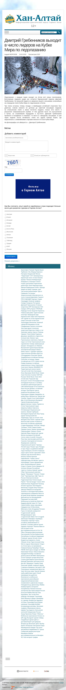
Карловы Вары (26, 433)
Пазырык (40, 487)
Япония (8, 249)
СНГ (31, 276)
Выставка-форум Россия (37, 590)
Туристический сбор (37, 542)
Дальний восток (26, 497)
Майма (42, 585)
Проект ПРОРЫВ (36, 309)
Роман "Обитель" (37, 614)
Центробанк (30, 283)
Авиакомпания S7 (33, 522)
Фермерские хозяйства (28, 443)
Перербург (35, 548)
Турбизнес (24, 272)
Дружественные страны (29, 404)
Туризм (37, 270)
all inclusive (38, 441)
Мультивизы (39, 491)
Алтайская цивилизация (29, 384)
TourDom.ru (25, 491)
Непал (8, 235)
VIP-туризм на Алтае (28, 318)
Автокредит (31, 596)
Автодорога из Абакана (34, 346)
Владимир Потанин (38, 509)
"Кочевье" (24, 427)
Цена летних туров (31, 452)
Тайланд (8, 241)
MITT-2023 (41, 452)
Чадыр (37, 359)
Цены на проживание (34, 546)
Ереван (23, 279)
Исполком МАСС (35, 454)
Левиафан (31, 519)
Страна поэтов (39, 361)
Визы (27, 396)
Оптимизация (25, 410)
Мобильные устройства (29, 501)
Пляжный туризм (27, 538)
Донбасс (33, 388)
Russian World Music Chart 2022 (31, 377)
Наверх (61, 683)
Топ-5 (37, 517)
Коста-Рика (9, 229)
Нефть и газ (39, 330)
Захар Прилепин (26, 614)
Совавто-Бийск (36, 427)
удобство (34, 575)
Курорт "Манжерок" (27, 474)
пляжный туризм (38, 565)
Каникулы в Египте (31, 451)
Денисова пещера (37, 583)
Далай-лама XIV (32, 503)
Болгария (32, 491)
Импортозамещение (28, 287)
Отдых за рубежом (32, 449)
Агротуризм (31, 441)
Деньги (39, 384)
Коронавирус (25, 462)
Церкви (23, 610)
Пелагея (37, 474)
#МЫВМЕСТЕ (38, 367)
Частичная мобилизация (29, 291)
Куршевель (25, 594)
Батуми (29, 468)
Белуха (23, 456)
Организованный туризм (33, 464)
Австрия (8, 214)
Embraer (24, 524)
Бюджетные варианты (28, 540)
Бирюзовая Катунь (27, 552)
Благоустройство (31, 416)
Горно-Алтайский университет (31, 511)
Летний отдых (25, 447)
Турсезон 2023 (31, 485)
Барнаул (35, 299)
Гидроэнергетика (26, 480)
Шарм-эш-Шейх (26, 289)
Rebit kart (40, 501)
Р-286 (43, 567)
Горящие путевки (31, 557)
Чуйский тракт (39, 419)
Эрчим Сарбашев (32, 412)
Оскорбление (25, 588)
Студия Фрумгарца (27, 425)
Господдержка (26, 355)
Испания (8, 220)
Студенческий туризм (28, 513)
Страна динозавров (27, 559)
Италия (23, 485)
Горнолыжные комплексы (29, 340)
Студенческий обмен (28, 517)
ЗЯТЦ (29, 309)
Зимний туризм (37, 470)
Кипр (35, 487)
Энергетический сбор (28, 295)
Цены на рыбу (31, 437)
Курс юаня (28, 285)
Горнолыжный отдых (32, 406)
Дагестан (41, 569)
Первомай (24, 499)
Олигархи (32, 281)
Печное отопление (36, 326)
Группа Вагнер (39, 559)
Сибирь (41, 618)
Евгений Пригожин (27, 561)
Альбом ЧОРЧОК (36, 375)
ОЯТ (30, 307)
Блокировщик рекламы (28, 606)
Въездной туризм (33, 618)
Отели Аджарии (37, 466)
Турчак (41, 629)
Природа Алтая (26, 311)
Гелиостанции (37, 480)
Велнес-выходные (27, 435)
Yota (24, 637)
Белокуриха (25, 414)
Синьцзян (39, 437)
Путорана (24, 274)
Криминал (31, 567)
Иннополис (33, 322)
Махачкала (32, 400)
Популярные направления (30, 569)
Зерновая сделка (27, 332)
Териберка (38, 519)
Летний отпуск (37, 538)
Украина (24, 526)
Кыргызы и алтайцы (35, 382)
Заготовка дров (26, 328)
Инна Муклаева (26, 373)
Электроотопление (32, 478)
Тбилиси (29, 279)
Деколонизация (37, 532)
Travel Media (31, 334)
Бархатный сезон (27, 278)
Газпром (32, 270)
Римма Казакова (26, 363)
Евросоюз (32, 330)
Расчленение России (28, 534)
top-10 (30, 507)
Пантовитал (31, 390)
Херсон (35, 332)
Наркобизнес (25, 458)
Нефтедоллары (37, 285)
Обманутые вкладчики (33, 489)
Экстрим (38, 567)
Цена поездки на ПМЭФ (37, 550)
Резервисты (25, 281)
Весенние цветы (34, 623)
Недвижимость (34, 629)
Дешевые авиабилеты (28, 336)
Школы (38, 608)
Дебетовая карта (31, 573)
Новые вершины (39, 552)
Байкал (30, 408)
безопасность (25, 577)
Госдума (31, 487)
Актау (29, 542)
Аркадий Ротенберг (27, 554)
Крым (41, 270)
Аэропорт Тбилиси (33, 526)
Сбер (23, 472)
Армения (24, 484)
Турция (8, 243)
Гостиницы (31, 293)
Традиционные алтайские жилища (32, 357)
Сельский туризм (36, 355)
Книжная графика (34, 301)
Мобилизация (29, 386)
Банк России (25, 388)
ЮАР (7, 246)
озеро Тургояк (35, 571)
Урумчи (34, 429)
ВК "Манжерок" (29, 563)
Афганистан (33, 396)
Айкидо (42, 425)
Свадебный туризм (27, 620)
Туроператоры (30, 476)
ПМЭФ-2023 (25, 550)
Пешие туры (34, 447)
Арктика (30, 439)
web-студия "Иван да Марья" (22, 687)
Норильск (39, 272)
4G (22, 637)
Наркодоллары (26, 460)
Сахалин (24, 441)
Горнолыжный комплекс (33, 472)
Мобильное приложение (29, 616)
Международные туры (28, 515)
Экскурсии (28, 532)
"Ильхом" (37, 425)
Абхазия (24, 542)
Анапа (38, 540)
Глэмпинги (24, 567)
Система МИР (32, 499)
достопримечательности (29, 635)
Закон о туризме (30, 351)
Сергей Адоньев (31, 456)
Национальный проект (28, 445)
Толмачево (25, 520)
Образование (31, 608)
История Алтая (28, 528)
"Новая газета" (35, 458)
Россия (38, 612)
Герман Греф (38, 563)
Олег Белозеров (36, 371)
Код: (6, 167)
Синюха (29, 470)
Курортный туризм (37, 433)
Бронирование (36, 497)
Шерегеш (24, 408)
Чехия (39, 431)
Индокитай (34, 484)
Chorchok (28, 375)
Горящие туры (36, 289)
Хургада (42, 287)
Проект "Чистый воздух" (29, 482)
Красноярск (25, 270)
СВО (22, 386)
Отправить (9, 174)
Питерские (29, 625)
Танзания (9, 238)
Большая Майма (26, 592)
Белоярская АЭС (37, 307)
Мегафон (40, 635)
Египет (8, 217)
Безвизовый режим (32, 402)
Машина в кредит (30, 598)
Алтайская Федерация (36, 536)
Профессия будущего (36, 600)
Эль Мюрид (32, 272)
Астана (35, 278)
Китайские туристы (37, 460)
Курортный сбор (34, 414)
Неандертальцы (26, 585)
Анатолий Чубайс (27, 565)
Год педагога (30, 610)
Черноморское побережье (30, 493)
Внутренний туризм (27, 348)
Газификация (25, 326)
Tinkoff (39, 573)
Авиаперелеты (38, 276)
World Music (36, 373)
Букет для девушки (34, 622)
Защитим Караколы (37, 311)
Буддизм (24, 503)
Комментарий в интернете (29, 587)
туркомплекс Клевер (28, 344)
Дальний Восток (38, 439)
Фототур (27, 571)
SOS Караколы (39, 316)
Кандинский (32, 274)
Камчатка (36, 408)
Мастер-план (36, 592)
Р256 (29, 427)
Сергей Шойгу (26, 505)
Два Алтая (24, 400)
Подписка (38, 334)
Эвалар (23, 489)
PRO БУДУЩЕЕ (26, 299)
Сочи (34, 398)
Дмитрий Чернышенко (28, 305)
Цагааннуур (40, 429)
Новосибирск (40, 398)
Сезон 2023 (41, 482)
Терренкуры (25, 417)
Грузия (41, 524)
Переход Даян (26, 431)
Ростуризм (36, 303)
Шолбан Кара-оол (37, 353)
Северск (24, 309)
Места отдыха (26, 544)
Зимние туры (34, 338)
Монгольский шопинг (28, 421)
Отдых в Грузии (26, 466)
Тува (39, 503)
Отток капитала (39, 386)
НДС (36, 476)
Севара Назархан (27, 303)
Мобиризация (36, 279)
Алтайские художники (35, 423)
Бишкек (40, 278)
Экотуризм (36, 625)
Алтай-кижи (25, 379)
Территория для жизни (28, 369)
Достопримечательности (29, 530)
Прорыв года (25, 454)
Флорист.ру (25, 623)
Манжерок (24, 633)
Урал (23, 571)
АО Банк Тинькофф (27, 602)
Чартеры (39, 445)
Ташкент (41, 297)
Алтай (37, 324)
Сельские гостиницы (28, 359)
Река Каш (24, 439)
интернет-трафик (32, 637)
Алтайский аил (26, 361)
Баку (29, 484)
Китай (7, 226)
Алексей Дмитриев (31, 297)
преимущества (26, 575)
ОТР (32, 361)
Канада (8, 223)
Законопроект (35, 544)
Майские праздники (37, 495)
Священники (31, 612)
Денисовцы (36, 585)
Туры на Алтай (34, 417)
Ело (38, 530)
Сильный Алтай (30, 320)
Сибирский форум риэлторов (30, 631)
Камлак (30, 633)
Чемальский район (27, 313)
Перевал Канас (26, 429)
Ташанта (34, 431)
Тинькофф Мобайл (34, 604)
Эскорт (41, 548)
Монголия (9, 232)
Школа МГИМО (31, 555)
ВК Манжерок (30, 324)
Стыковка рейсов (33, 524)
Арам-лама (34, 505)
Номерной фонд (26, 548)
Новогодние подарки (28, 394)
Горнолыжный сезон (38, 342)
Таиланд (41, 484)
